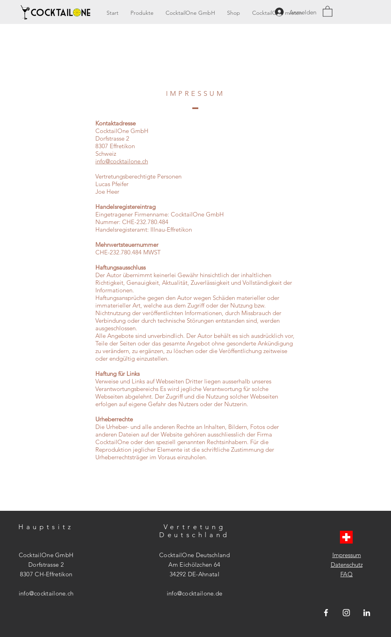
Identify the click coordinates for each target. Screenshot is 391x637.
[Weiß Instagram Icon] (346, 612)
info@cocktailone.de (195, 593)
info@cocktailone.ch (121, 161)
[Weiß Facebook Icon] (326, 612)
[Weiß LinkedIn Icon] (366, 612)
